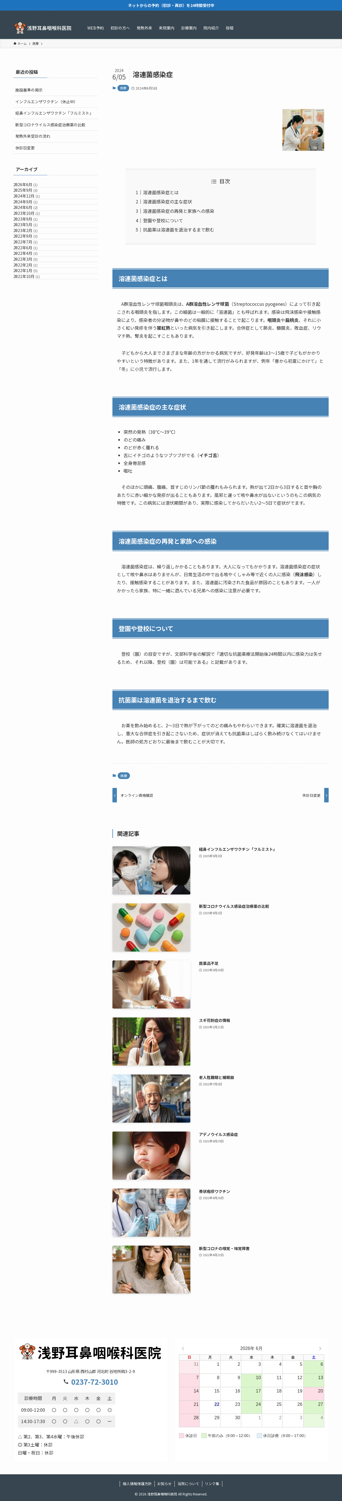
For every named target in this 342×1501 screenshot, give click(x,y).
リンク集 (212, 1483)
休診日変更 (25, 148)
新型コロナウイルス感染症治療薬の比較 (50, 124)
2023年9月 (31, 257)
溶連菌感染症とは (161, 192)
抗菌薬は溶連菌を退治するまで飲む (178, 229)
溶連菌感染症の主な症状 (167, 201)
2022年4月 (31, 326)
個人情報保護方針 (137, 1483)
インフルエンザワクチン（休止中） (46, 101)
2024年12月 (32, 210)
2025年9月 (31, 199)
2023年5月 (31, 268)
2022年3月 (31, 338)
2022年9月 (31, 291)
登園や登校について (163, 220)
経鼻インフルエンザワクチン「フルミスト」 (54, 113)
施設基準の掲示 (29, 90)
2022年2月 (31, 349)
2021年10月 (32, 372)
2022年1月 (31, 361)
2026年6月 (31, 187)
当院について (188, 1483)
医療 (123, 88)
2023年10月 (32, 245)
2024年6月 (31, 233)
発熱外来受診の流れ (32, 136)
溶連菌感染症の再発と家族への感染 (178, 211)
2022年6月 (31, 314)
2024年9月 (31, 222)
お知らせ (164, 1483)
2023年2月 (31, 280)
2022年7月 (31, 303)
